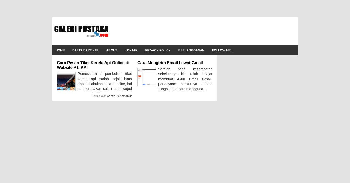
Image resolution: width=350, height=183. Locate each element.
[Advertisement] (203, 31)
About (111, 50)
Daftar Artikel (85, 50)
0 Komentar (124, 95)
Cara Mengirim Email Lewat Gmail (170, 62)
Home (60, 50)
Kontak (131, 50)
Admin (111, 95)
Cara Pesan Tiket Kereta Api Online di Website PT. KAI (93, 65)
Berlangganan (191, 50)
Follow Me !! (223, 50)
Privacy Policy (157, 50)
